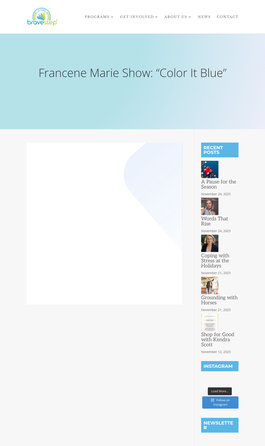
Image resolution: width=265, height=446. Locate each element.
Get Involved (137, 17)
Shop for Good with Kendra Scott (217, 340)
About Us (175, 17)
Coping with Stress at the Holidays (215, 261)
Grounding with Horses (219, 300)
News (204, 17)
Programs (97, 17)
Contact (227, 17)
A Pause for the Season (218, 184)
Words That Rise (214, 221)
